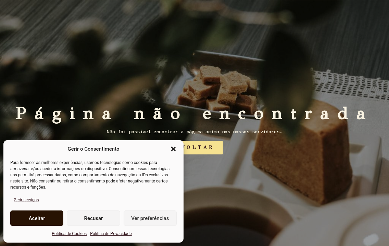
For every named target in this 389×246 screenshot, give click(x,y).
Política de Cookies (69, 233)
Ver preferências (150, 218)
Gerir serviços (26, 199)
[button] (173, 149)
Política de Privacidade (110, 233)
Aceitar (37, 218)
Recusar (93, 218)
